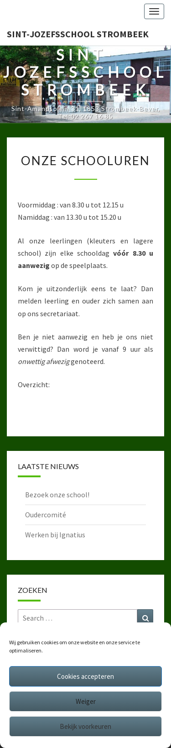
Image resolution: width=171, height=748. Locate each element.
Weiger (86, 701)
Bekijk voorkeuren (85, 726)
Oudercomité (45, 514)
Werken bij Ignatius (55, 534)
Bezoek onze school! (57, 494)
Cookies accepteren (85, 676)
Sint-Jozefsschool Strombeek (78, 34)
